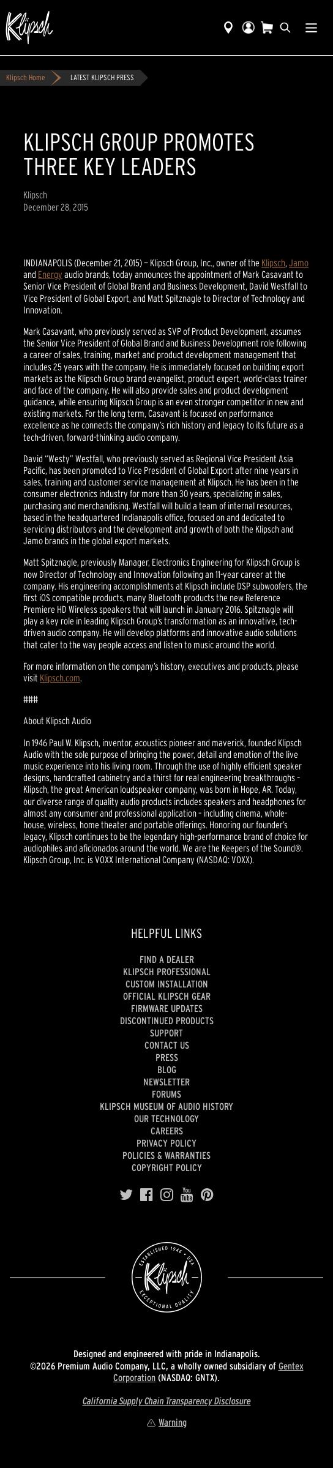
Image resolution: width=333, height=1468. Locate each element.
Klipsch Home (25, 77)
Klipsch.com (60, 677)
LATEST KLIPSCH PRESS (102, 77)
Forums (166, 1093)
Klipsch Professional (167, 971)
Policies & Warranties (166, 1155)
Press (166, 1057)
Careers (167, 1130)
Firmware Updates (167, 1008)
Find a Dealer (167, 959)
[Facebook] (146, 1195)
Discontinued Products (167, 1020)
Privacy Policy (166, 1142)
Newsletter (166, 1081)
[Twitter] (126, 1195)
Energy (50, 274)
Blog (166, 1069)
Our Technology (166, 1118)
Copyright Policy (167, 1167)
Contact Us (166, 1044)
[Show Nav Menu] (311, 27)
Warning (166, 1422)
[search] (285, 27)
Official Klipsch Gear (167, 996)
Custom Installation (166, 983)
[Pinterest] (207, 1195)
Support (166, 1032)
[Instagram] (166, 1195)
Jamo (299, 262)
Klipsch (273, 262)
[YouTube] (187, 1195)
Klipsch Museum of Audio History (166, 1106)
